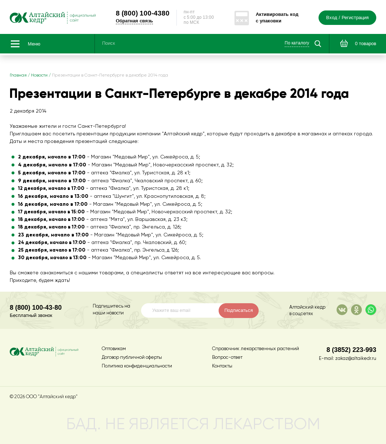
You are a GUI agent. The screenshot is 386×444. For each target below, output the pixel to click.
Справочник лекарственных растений (255, 349)
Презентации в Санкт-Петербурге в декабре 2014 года (110, 75)
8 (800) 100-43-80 (36, 307)
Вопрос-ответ (227, 357)
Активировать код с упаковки (277, 17)
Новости (39, 75)
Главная (18, 75)
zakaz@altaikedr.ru (355, 358)
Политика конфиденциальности (137, 366)
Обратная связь (134, 21)
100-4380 (143, 13)
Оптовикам (114, 349)
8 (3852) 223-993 (351, 349)
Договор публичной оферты (132, 357)
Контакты (222, 366)
